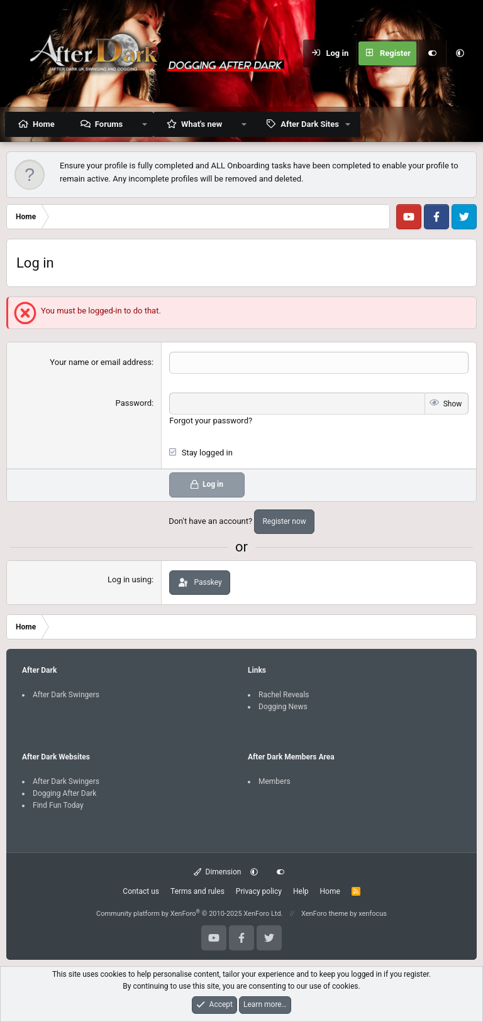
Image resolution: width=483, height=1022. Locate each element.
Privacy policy (259, 891)
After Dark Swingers (66, 694)
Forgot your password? (210, 420)
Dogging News (283, 706)
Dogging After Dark (64, 793)
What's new (201, 124)
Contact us (141, 891)
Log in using (130, 579)
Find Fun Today (58, 805)
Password (134, 403)
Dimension (217, 871)
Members (274, 781)
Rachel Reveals (283, 694)
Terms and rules (197, 891)
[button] (460, 53)
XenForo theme (324, 914)
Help (301, 891)
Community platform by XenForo (189, 914)
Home (44, 124)
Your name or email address (101, 362)
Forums (109, 124)
